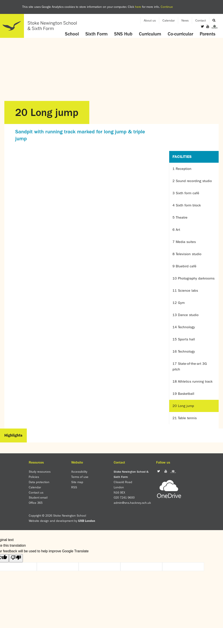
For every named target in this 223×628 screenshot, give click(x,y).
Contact (200, 20)
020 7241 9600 (124, 497)
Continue (167, 7)
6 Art (176, 230)
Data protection (39, 482)
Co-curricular (180, 34)
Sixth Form (96, 34)
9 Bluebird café (184, 266)
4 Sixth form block (186, 205)
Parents (207, 34)
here (138, 7)
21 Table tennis (184, 418)
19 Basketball (183, 394)
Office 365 (35, 503)
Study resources (40, 472)
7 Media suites (184, 242)
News (185, 20)
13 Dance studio (185, 315)
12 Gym (178, 303)
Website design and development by (62, 521)
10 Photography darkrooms (193, 278)
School (72, 34)
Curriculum (150, 34)
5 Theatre (180, 217)
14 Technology (183, 327)
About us (150, 20)
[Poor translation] (16, 558)
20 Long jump (183, 406)
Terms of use (79, 477)
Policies (34, 477)
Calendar (168, 20)
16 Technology (183, 351)
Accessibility (79, 472)
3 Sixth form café (185, 193)
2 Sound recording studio (192, 181)
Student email (38, 497)
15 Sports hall (183, 339)
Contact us (36, 492)
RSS (74, 487)
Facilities (182, 156)
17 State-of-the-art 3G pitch (189, 366)
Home (40, 26)
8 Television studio (186, 254)
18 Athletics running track (192, 381)
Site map (77, 482)
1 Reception (181, 169)
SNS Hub (123, 34)
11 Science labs (185, 290)
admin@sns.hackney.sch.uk (132, 503)
